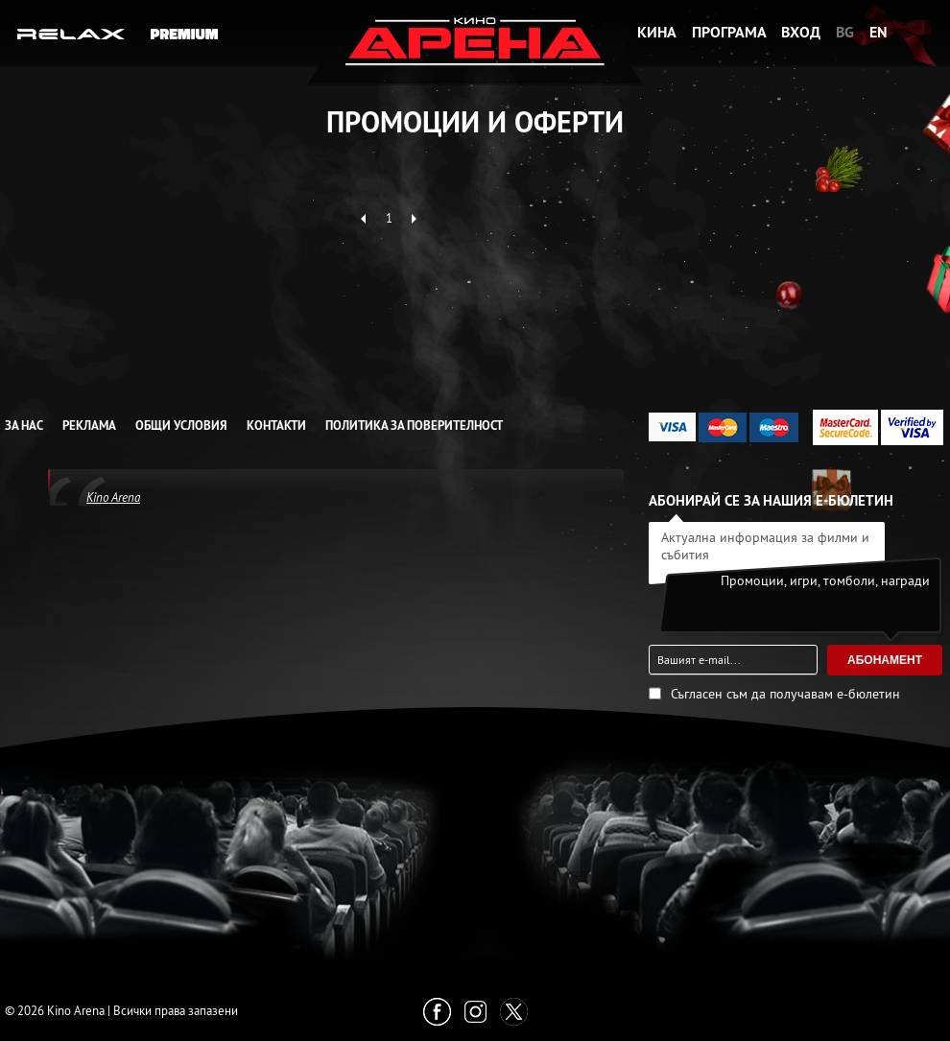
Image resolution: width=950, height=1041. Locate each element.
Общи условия (181, 425)
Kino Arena (113, 497)
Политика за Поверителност (414, 425)
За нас (24, 425)
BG (845, 32)
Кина (657, 32)
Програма (729, 32)
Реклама (89, 425)
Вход (800, 32)
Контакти (276, 425)
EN (878, 32)
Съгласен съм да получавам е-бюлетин (785, 693)
